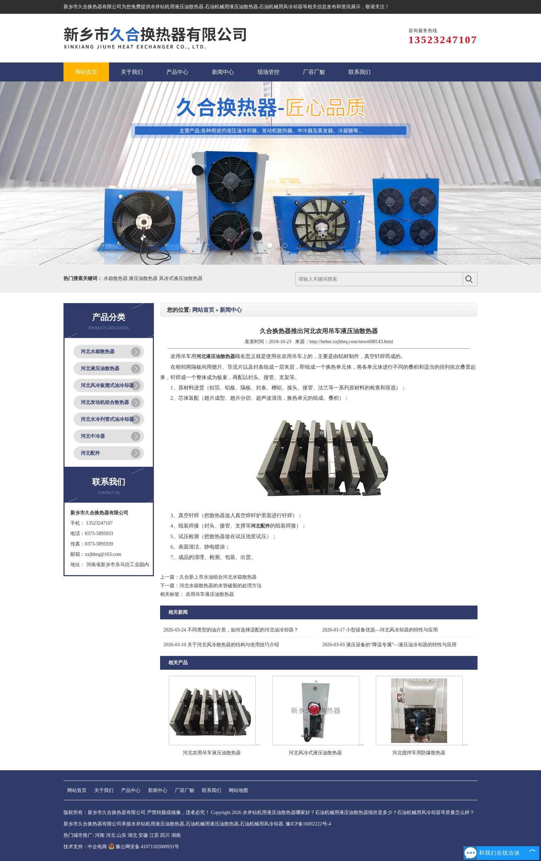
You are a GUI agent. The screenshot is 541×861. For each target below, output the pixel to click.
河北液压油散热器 (100, 368)
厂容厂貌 (184, 790)
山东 (121, 835)
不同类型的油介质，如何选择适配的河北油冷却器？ (231, 629)
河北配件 (90, 453)
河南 (100, 835)
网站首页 (203, 310)
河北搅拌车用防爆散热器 (418, 752)
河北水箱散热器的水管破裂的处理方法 (220, 585)
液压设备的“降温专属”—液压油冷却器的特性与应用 (389, 644)
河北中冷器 (93, 436)
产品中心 (130, 790)
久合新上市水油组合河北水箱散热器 (218, 577)
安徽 (143, 835)
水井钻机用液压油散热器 (177, 6)
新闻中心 (231, 310)
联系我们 (211, 790)
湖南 (176, 835)
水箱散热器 (116, 278)
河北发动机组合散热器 (105, 402)
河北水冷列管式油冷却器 (107, 419)
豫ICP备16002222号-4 (308, 823)
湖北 (132, 835)
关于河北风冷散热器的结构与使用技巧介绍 (221, 644)
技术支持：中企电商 (85, 846)
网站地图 (238, 790)
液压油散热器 (144, 278)
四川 (165, 835)
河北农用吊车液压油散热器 (212, 752)
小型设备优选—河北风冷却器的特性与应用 (380, 629)
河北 (111, 835)
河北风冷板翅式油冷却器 (107, 385)
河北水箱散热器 (98, 351)
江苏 (154, 835)
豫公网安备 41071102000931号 (143, 846)
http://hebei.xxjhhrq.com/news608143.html (351, 341)
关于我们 (104, 790)
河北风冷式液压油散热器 (315, 752)
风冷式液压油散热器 (181, 278)
